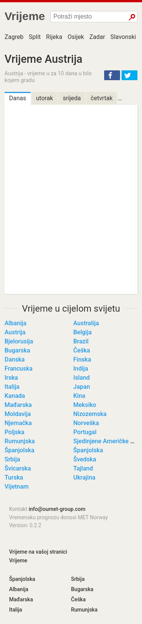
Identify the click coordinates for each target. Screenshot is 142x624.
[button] (112, 75)
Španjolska (19, 450)
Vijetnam (17, 486)
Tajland (83, 468)
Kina (79, 395)
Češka (81, 350)
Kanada (15, 395)
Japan (81, 386)
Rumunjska (20, 441)
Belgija (82, 332)
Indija (80, 368)
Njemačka (18, 423)
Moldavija (18, 414)
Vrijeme (18, 560)
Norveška (86, 423)
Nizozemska (90, 414)
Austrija (15, 332)
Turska (14, 477)
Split (35, 36)
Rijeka (54, 36)
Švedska (84, 459)
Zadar (97, 36)
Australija (86, 323)
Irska (11, 377)
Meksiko (85, 404)
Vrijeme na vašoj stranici (38, 552)
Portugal (85, 432)
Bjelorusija (19, 341)
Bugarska (17, 350)
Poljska (14, 432)
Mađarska (18, 404)
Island (81, 377)
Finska (82, 359)
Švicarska (18, 468)
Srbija (12, 459)
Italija (12, 386)
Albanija (16, 323)
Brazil (81, 341)
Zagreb (14, 36)
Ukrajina (84, 477)
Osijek (75, 36)
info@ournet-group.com (57, 509)
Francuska (19, 368)
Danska (15, 359)
